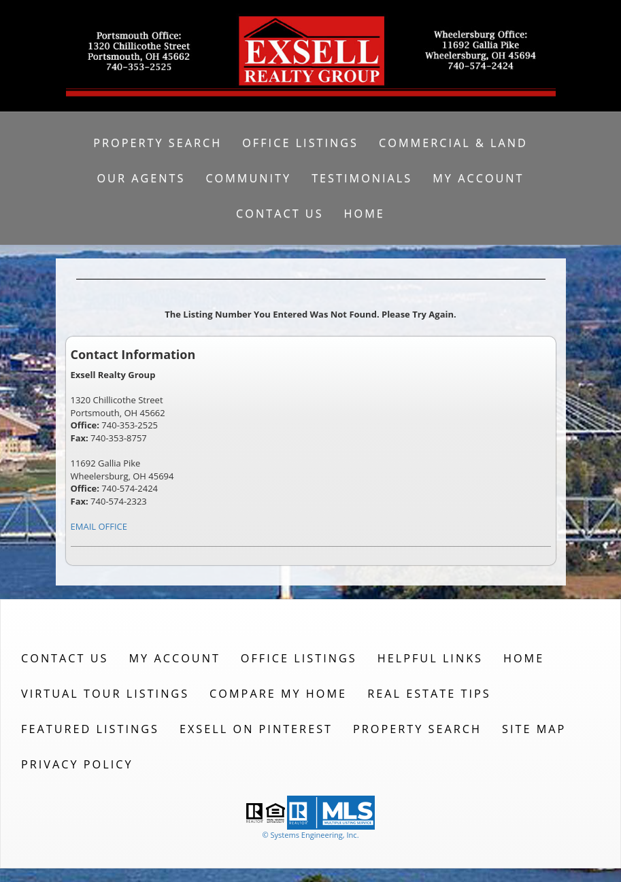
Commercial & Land (453, 142)
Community (248, 178)
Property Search (157, 142)
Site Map (534, 729)
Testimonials (362, 178)
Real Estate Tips (429, 693)
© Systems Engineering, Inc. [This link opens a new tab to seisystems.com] (310, 835)
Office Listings (300, 142)
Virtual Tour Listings (105, 693)
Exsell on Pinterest (256, 729)
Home (364, 213)
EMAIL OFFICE (99, 526)
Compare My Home (278, 693)
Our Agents (141, 178)
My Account (478, 178)
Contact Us (280, 213)
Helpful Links (430, 658)
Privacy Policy (77, 764)
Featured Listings (90, 729)
